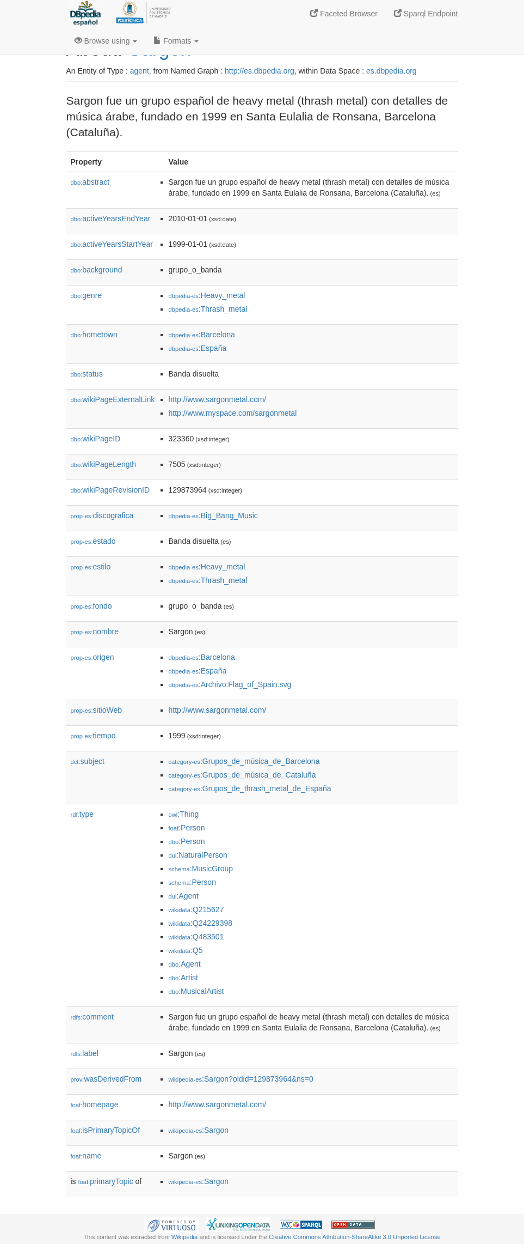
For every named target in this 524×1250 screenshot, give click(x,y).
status (87, 373)
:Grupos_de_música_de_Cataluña (242, 774)
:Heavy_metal (207, 295)
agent (139, 70)
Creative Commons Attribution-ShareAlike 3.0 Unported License (355, 1237)
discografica (102, 515)
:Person (187, 827)
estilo (91, 566)
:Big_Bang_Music (213, 515)
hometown (94, 334)
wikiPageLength (104, 464)
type (82, 814)
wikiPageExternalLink (113, 399)
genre (86, 295)
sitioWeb (96, 710)
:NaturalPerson (198, 855)
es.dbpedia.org (391, 70)
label (84, 1053)
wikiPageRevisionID (110, 490)
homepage (95, 1104)
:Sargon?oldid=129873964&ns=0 (241, 1079)
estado (93, 541)
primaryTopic (105, 1181)
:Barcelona (202, 334)
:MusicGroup (201, 868)
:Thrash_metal (208, 309)
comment (92, 1016)
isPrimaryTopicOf (105, 1130)
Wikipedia (184, 1237)
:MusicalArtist (196, 991)
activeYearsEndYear (111, 218)
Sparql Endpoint (426, 13)
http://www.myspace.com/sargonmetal (233, 413)
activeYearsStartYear (112, 244)
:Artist (183, 977)
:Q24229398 (201, 923)
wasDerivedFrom (106, 1079)
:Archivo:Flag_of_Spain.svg (230, 684)
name (86, 1155)
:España (198, 348)
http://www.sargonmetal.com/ (218, 399)
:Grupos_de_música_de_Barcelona (244, 761)
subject (87, 761)
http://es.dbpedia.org (259, 70)
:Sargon (199, 1130)
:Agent (184, 895)
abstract (90, 182)
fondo (91, 606)
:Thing (184, 814)
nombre (95, 631)
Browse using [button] (106, 41)
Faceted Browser (344, 13)
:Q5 (186, 950)
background (96, 269)
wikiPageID (96, 438)
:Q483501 (196, 936)
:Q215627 (196, 909)
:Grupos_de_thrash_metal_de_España (250, 788)
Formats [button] (176, 41)
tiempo (93, 735)
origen (92, 657)
